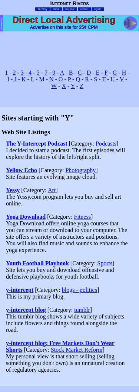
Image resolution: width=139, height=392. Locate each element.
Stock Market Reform (77, 350)
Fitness (82, 217)
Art (52, 190)
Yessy (13, 190)
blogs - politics (79, 290)
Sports (104, 263)
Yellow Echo (21, 170)
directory (42, 9)
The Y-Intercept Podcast (36, 143)
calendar (70, 9)
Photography (80, 170)
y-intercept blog (26, 310)
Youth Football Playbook (37, 263)
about (56, 9)
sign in (98, 9)
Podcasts (106, 143)
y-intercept (19, 290)
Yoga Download (26, 217)
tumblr (82, 310)
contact (84, 9)
